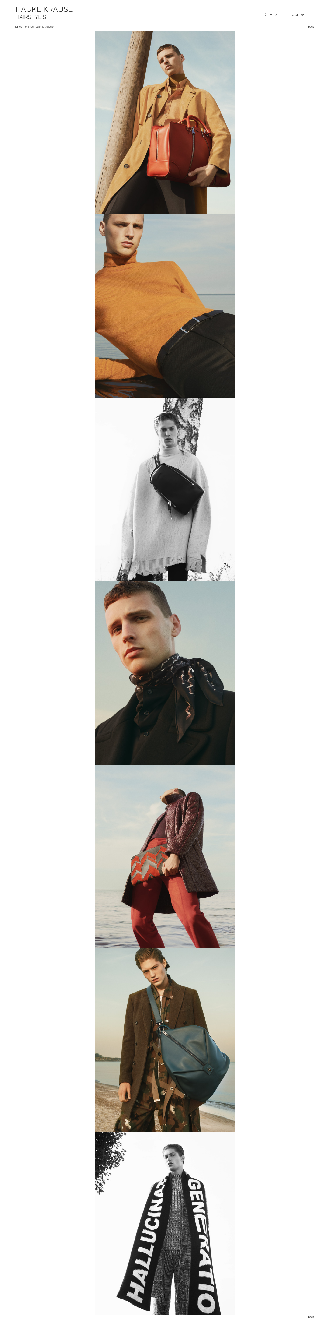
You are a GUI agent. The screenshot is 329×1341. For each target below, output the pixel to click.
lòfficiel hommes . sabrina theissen (35, 26)
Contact (299, 14)
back (311, 26)
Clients (271, 14)
